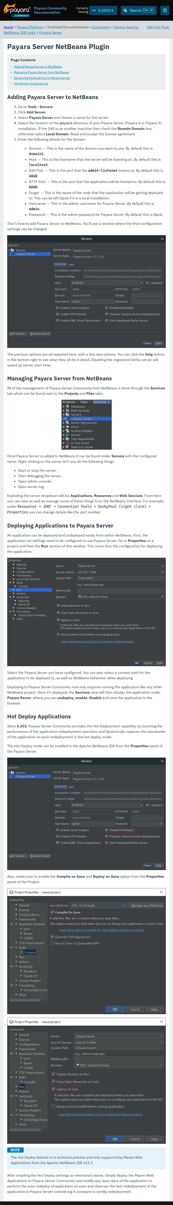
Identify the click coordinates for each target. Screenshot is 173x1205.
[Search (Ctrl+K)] (139, 10)
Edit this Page (158, 27)
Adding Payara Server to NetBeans (38, 67)
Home (8, 27)
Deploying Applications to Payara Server (42, 78)
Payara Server (50, 32)
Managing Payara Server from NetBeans (41, 72)
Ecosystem (101, 27)
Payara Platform (30, 27)
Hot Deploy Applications (31, 84)
